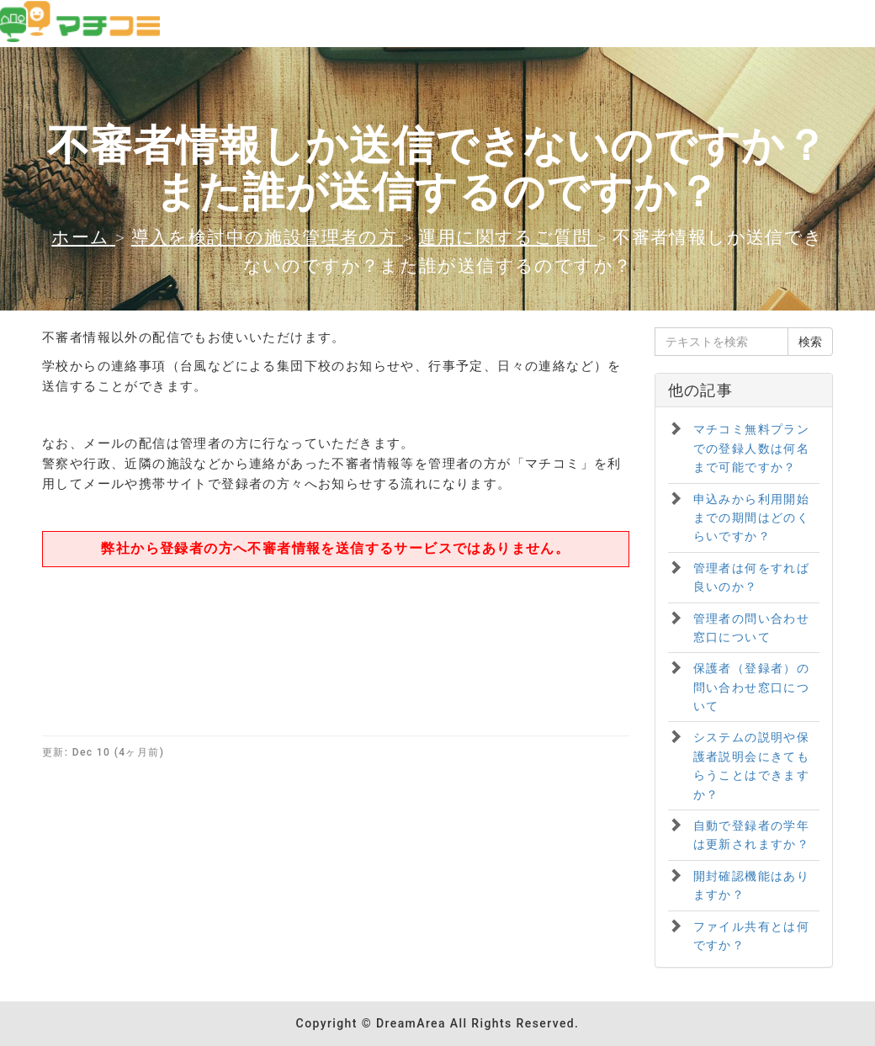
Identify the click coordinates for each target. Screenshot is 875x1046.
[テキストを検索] (722, 341)
